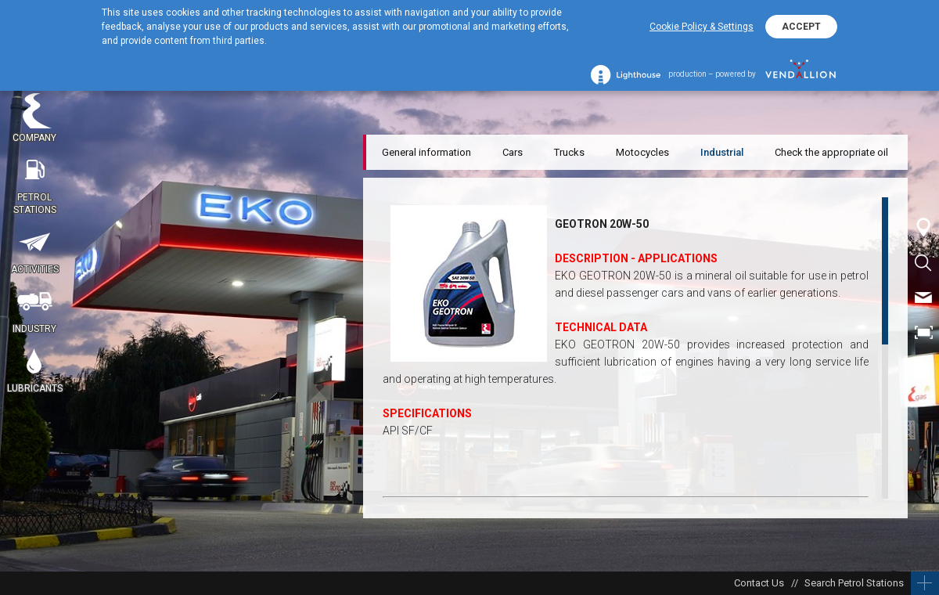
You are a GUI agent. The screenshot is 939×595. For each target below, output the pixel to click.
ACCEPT (801, 26)
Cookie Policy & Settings (701, 26)
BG (923, 368)
